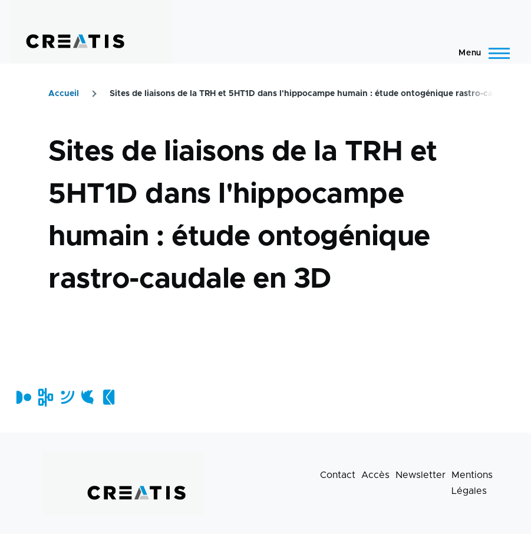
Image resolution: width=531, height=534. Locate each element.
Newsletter (420, 475)
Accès (375, 475)
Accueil (63, 94)
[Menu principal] (480, 53)
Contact (337, 475)
